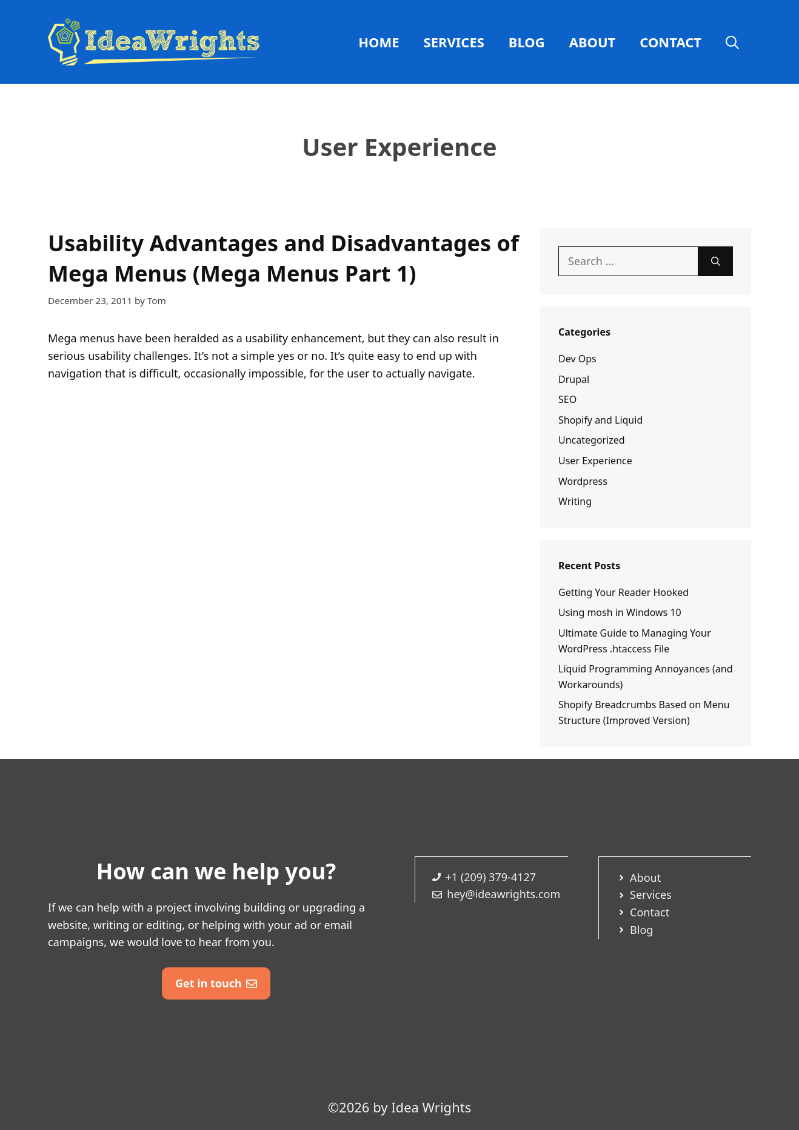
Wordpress (582, 481)
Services (454, 42)
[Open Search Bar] (732, 42)
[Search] (715, 261)
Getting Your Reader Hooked (623, 592)
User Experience (595, 460)
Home (378, 42)
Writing (575, 501)
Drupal (573, 379)
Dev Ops (577, 358)
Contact (670, 42)
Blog (527, 42)
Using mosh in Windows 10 (619, 612)
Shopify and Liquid (600, 420)
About (592, 42)
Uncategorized (591, 440)
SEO (567, 399)
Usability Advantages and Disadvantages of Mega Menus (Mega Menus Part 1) (283, 258)
